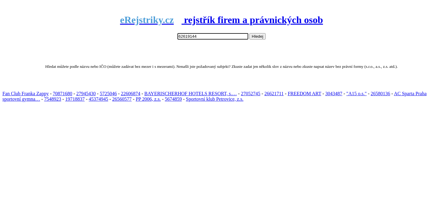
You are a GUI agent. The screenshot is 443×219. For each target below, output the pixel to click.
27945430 (86, 93)
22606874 (130, 93)
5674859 (173, 99)
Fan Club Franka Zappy (25, 93)
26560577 (122, 99)
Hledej (257, 36)
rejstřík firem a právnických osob (221, 19)
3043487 (333, 93)
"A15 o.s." (356, 93)
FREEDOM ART (304, 93)
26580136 (380, 93)
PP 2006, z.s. (148, 99)
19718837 (75, 99)
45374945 (98, 99)
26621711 (273, 93)
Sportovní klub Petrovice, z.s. (214, 99)
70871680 (62, 93)
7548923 (52, 99)
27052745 (250, 93)
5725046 (108, 93)
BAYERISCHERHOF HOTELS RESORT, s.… (190, 93)
